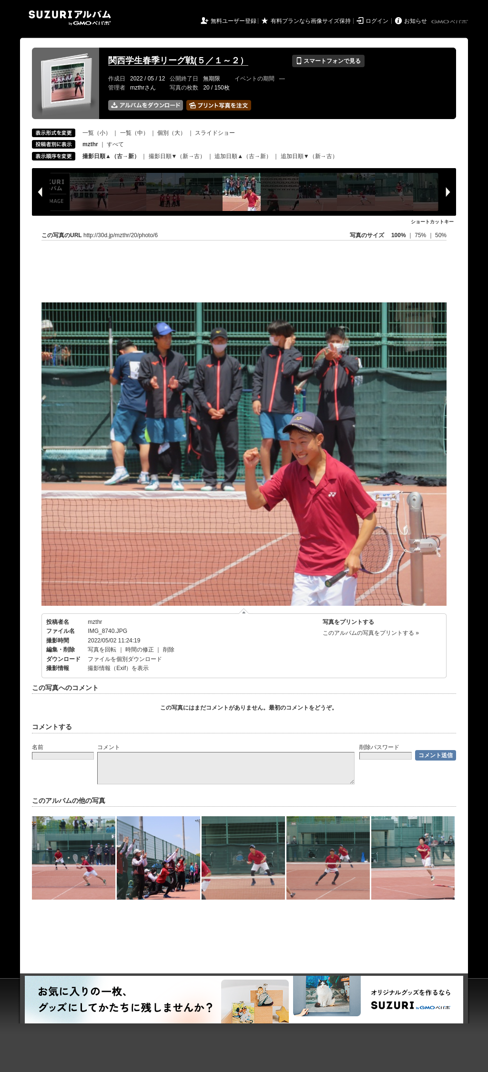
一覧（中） (134, 133)
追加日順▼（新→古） (309, 156)
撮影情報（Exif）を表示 (118, 668)
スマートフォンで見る (328, 61)
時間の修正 (139, 649)
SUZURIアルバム (70, 18)
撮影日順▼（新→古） (177, 156)
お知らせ (415, 21)
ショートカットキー (432, 221)
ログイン (377, 21)
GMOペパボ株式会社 (450, 22)
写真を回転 (102, 649)
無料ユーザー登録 (233, 21)
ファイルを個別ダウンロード (125, 659)
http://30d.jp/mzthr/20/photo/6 (120, 235)
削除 (168, 649)
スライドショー (215, 133)
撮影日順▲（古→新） (111, 156)
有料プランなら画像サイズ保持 (311, 21)
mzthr (95, 622)
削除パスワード (379, 747)
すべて (115, 144)
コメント (108, 747)
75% (421, 235)
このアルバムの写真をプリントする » (371, 633)
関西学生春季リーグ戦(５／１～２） (178, 60)
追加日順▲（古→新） (243, 156)
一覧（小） (96, 133)
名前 (37, 747)
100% (398, 235)
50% (441, 235)
